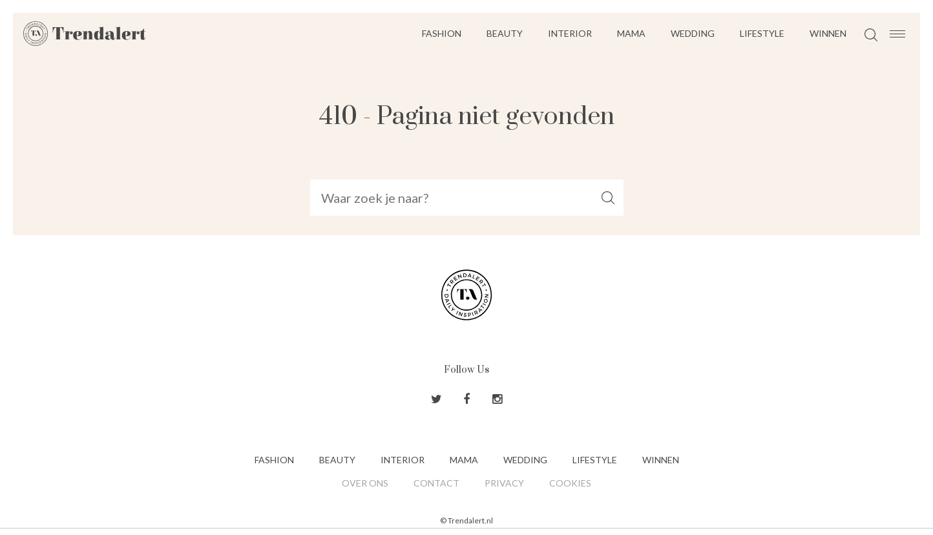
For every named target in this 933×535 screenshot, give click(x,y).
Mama (631, 33)
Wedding (693, 33)
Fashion (441, 33)
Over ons (365, 482)
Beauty (505, 33)
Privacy (504, 482)
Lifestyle (762, 33)
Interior (570, 33)
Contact (436, 482)
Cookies (570, 482)
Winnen (828, 33)
